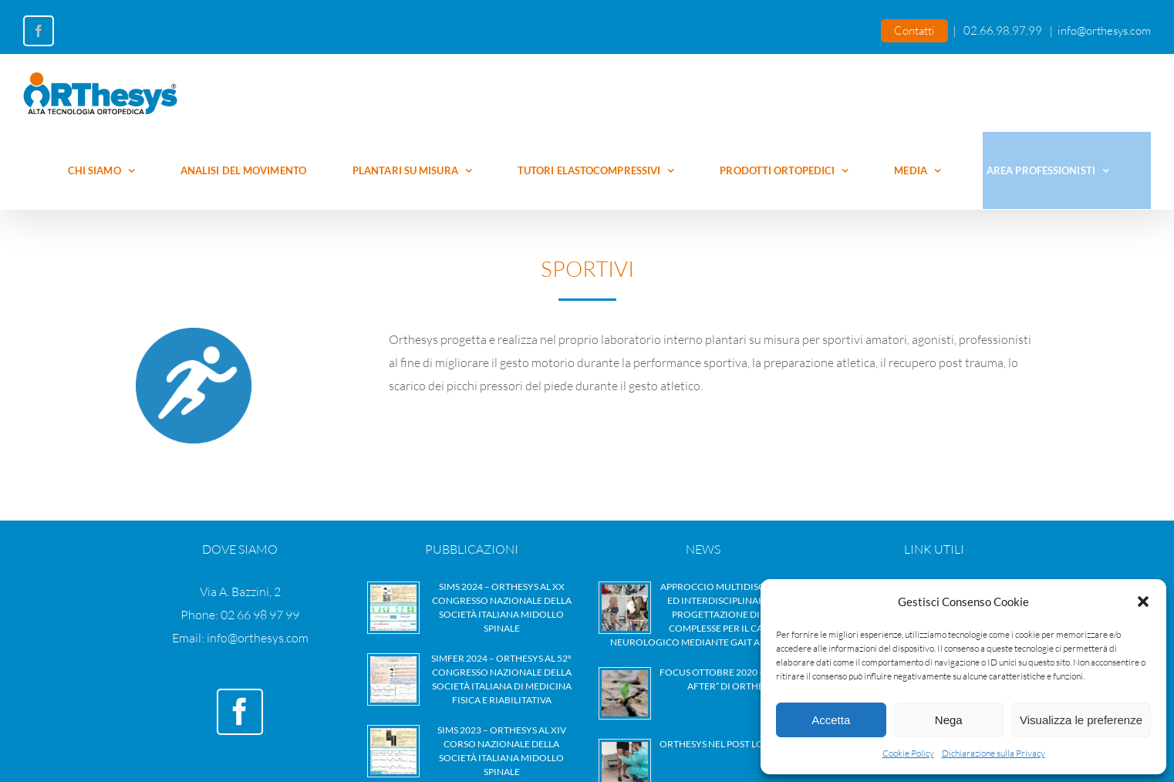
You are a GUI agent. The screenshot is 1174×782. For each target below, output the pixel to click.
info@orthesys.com (1104, 30)
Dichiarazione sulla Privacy (993, 753)
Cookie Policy (908, 753)
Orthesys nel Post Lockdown (733, 744)
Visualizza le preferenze (1081, 719)
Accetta (830, 719)
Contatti (914, 30)
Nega (949, 719)
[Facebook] (240, 712)
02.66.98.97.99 (1002, 30)
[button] (1143, 601)
